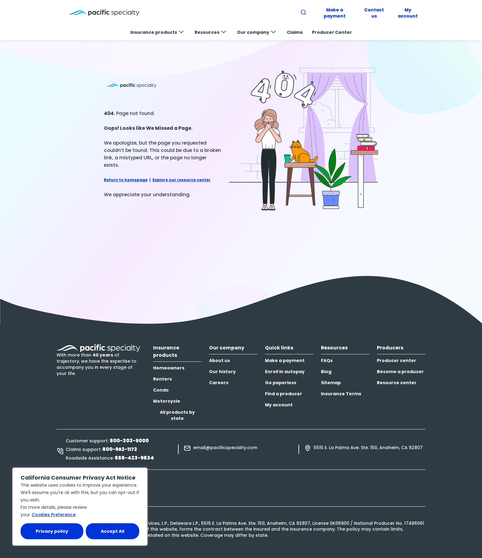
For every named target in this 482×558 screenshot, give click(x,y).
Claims (295, 32)
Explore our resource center (181, 179)
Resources (210, 32)
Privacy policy (52, 531)
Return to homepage (126, 179)
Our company (256, 32)
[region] (80, 507)
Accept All (112, 531)
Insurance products (157, 32)
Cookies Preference (54, 515)
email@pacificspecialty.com (225, 447)
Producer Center (332, 32)
